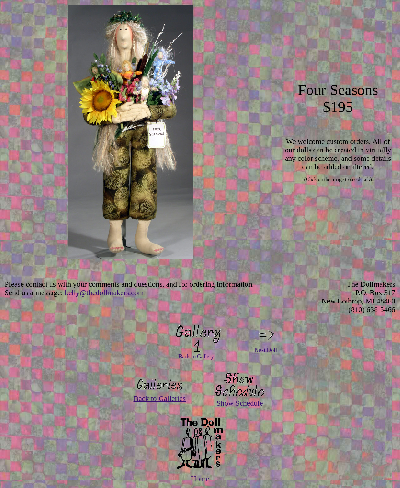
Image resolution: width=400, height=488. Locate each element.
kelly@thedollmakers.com (104, 292)
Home (200, 479)
